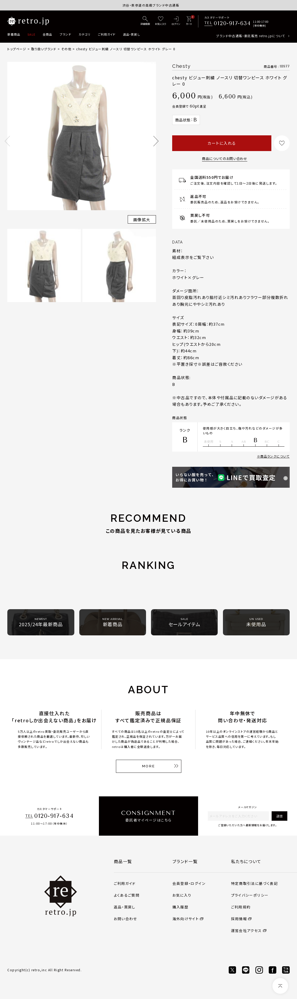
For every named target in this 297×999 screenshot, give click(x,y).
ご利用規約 (241, 906)
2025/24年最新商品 (41, 622)
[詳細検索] (145, 21)
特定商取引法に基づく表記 (254, 883)
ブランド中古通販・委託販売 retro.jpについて (250, 36)
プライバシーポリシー (250, 895)
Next (156, 141)
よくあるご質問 (127, 895)
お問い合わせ (125, 918)
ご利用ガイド (107, 34)
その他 (66, 49)
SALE (31, 34)
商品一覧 (123, 861)
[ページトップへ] (280, 986)
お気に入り (182, 895)
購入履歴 (180, 906)
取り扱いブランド (44, 49)
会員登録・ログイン (188, 883)
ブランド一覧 (185, 861)
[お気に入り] (160, 21)
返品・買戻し (131, 34)
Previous (7, 141)
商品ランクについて (275, 456)
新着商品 (13, 34)
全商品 (47, 34)
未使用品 (256, 622)
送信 (279, 816)
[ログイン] (176, 21)
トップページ (16, 49)
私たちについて (246, 861)
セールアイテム (184, 622)
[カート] (189, 21)
